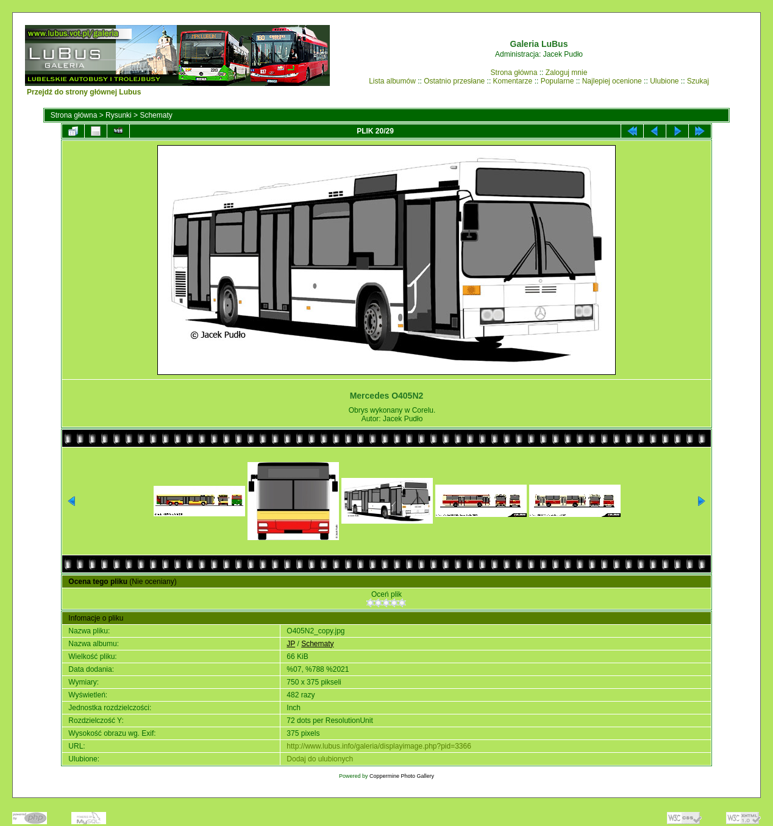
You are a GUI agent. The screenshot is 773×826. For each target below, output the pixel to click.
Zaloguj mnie (567, 72)
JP (291, 643)
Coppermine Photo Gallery (401, 776)
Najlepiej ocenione (612, 81)
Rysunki (118, 115)
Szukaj (698, 81)
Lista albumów (392, 81)
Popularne (557, 81)
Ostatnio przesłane (454, 81)
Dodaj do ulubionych (320, 759)
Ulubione (664, 81)
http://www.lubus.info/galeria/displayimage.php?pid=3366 (379, 746)
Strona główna (514, 72)
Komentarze (513, 81)
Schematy (156, 115)
